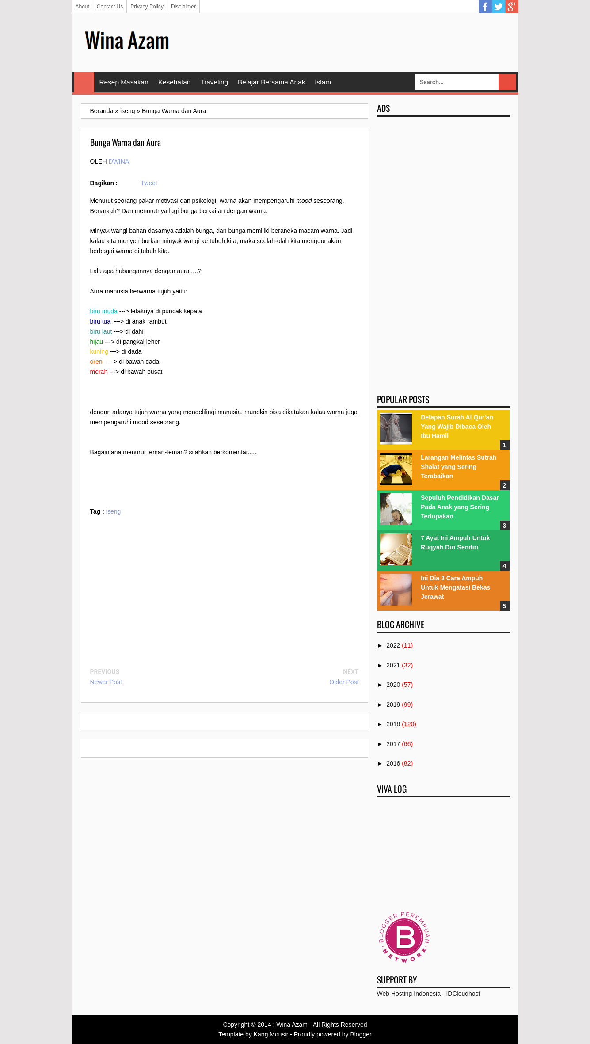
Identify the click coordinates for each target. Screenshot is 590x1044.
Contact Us (110, 7)
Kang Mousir (271, 1034)
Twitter (498, 6)
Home (84, 82)
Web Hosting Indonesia (409, 993)
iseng (113, 511)
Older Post (343, 682)
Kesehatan (174, 82)
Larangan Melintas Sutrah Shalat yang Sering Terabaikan (458, 467)
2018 (393, 724)
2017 (393, 743)
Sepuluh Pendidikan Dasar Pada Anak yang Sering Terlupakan (460, 507)
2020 (393, 684)
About (82, 7)
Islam (323, 82)
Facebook (485, 6)
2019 (393, 704)
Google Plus (511, 6)
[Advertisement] (349, 42)
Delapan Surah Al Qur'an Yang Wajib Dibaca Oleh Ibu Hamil (457, 426)
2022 (393, 645)
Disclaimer (183, 7)
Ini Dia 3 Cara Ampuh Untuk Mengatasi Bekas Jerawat (455, 587)
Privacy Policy (147, 7)
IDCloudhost (463, 993)
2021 (393, 665)
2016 (393, 763)
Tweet (149, 183)
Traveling (214, 82)
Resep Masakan (123, 82)
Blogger (360, 1034)
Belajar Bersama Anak (271, 82)
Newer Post (106, 682)
